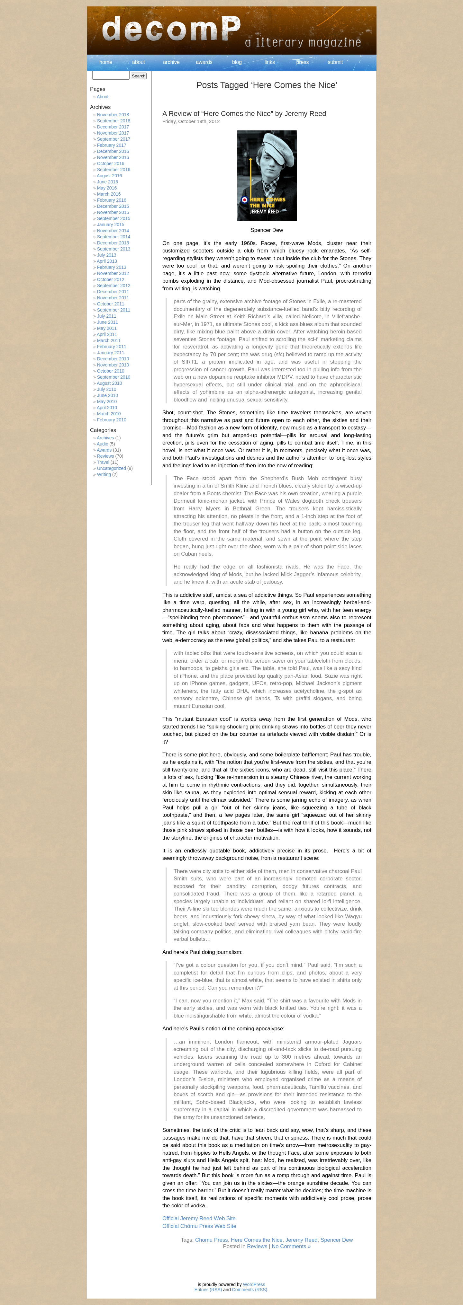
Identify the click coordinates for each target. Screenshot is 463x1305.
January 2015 (110, 224)
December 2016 (113, 151)
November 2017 (113, 133)
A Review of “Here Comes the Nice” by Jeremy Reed (244, 114)
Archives (105, 437)
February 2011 (111, 346)
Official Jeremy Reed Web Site (199, 1218)
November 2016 (113, 157)
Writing (104, 474)
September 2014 (114, 236)
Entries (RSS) (208, 1289)
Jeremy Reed (302, 1240)
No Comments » (291, 1246)
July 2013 (106, 255)
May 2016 (107, 187)
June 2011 (107, 322)
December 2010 (113, 358)
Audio (102, 443)
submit (335, 62)
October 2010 (110, 371)
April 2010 (107, 407)
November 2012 (113, 273)
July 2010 (106, 389)
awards (204, 62)
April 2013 (107, 261)
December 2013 (113, 242)
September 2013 (114, 248)
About (103, 96)
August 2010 (109, 383)
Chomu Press (211, 1240)
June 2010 (107, 395)
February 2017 (111, 145)
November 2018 (113, 114)
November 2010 (113, 364)
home (105, 62)
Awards (104, 450)
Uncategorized (111, 468)
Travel (103, 462)
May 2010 (107, 401)
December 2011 (113, 291)
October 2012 (110, 279)
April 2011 (107, 334)
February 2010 (111, 419)
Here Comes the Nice (256, 1240)
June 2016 (107, 181)
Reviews (257, 1246)
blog (237, 62)
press (302, 62)
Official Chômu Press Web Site (200, 1226)
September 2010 (114, 377)
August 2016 (109, 175)
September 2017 (114, 139)
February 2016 (111, 200)
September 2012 (114, 285)
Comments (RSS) (250, 1289)
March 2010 (109, 413)
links (270, 62)
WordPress (254, 1284)
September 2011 (114, 310)
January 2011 (110, 352)
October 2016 (110, 163)
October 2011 (110, 303)
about (138, 62)
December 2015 (113, 206)
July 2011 (106, 316)
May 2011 (107, 328)
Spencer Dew (337, 1240)
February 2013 (111, 267)
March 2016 (109, 194)
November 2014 (113, 230)
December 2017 (113, 126)
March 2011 (109, 340)
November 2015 (113, 212)
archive (171, 62)
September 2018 (114, 120)
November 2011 (113, 297)
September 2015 (114, 218)
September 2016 (114, 169)
